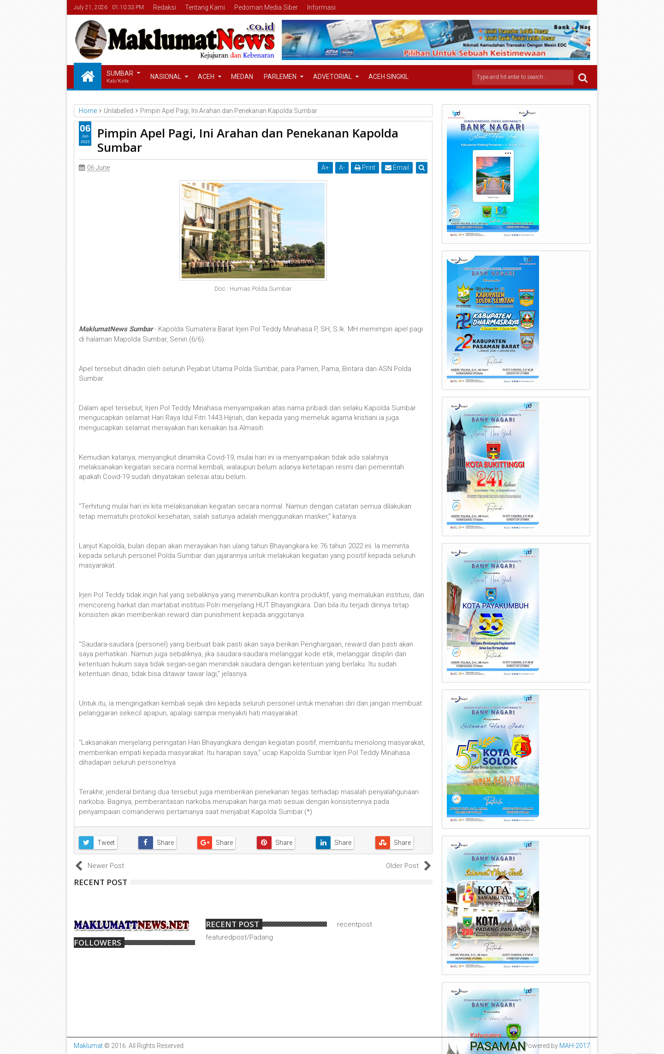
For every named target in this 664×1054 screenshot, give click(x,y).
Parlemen (280, 76)
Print (365, 167)
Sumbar (120, 77)
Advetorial (332, 76)
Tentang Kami (205, 7)
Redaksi (164, 7)
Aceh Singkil (388, 76)
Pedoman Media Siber (266, 7)
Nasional (165, 76)
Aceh (206, 76)
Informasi (321, 7)
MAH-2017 (574, 1045)
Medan (242, 76)
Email (397, 167)
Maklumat (88, 1045)
